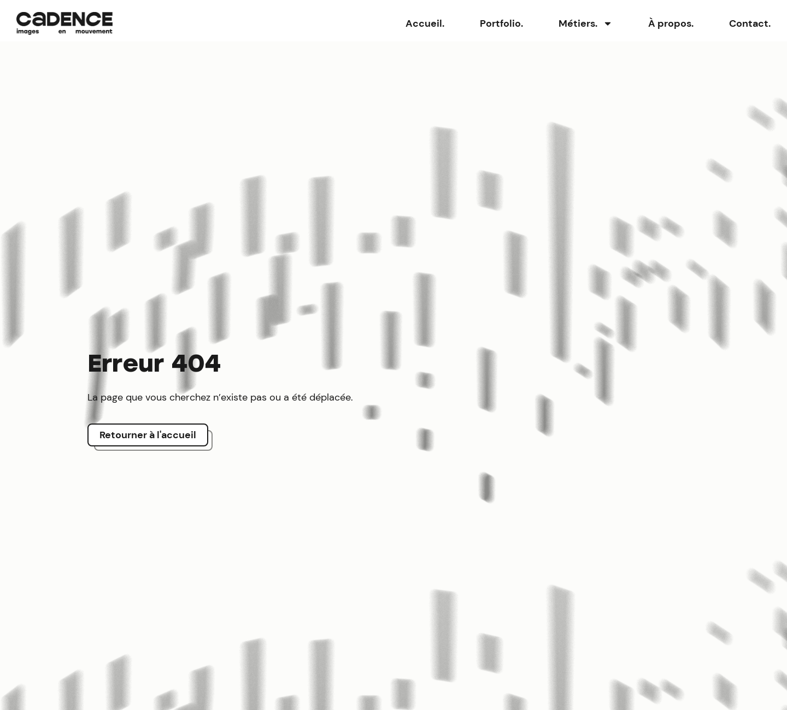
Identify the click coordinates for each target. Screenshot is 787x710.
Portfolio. (501, 23)
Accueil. (425, 23)
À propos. (671, 23)
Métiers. (586, 23)
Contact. (750, 23)
